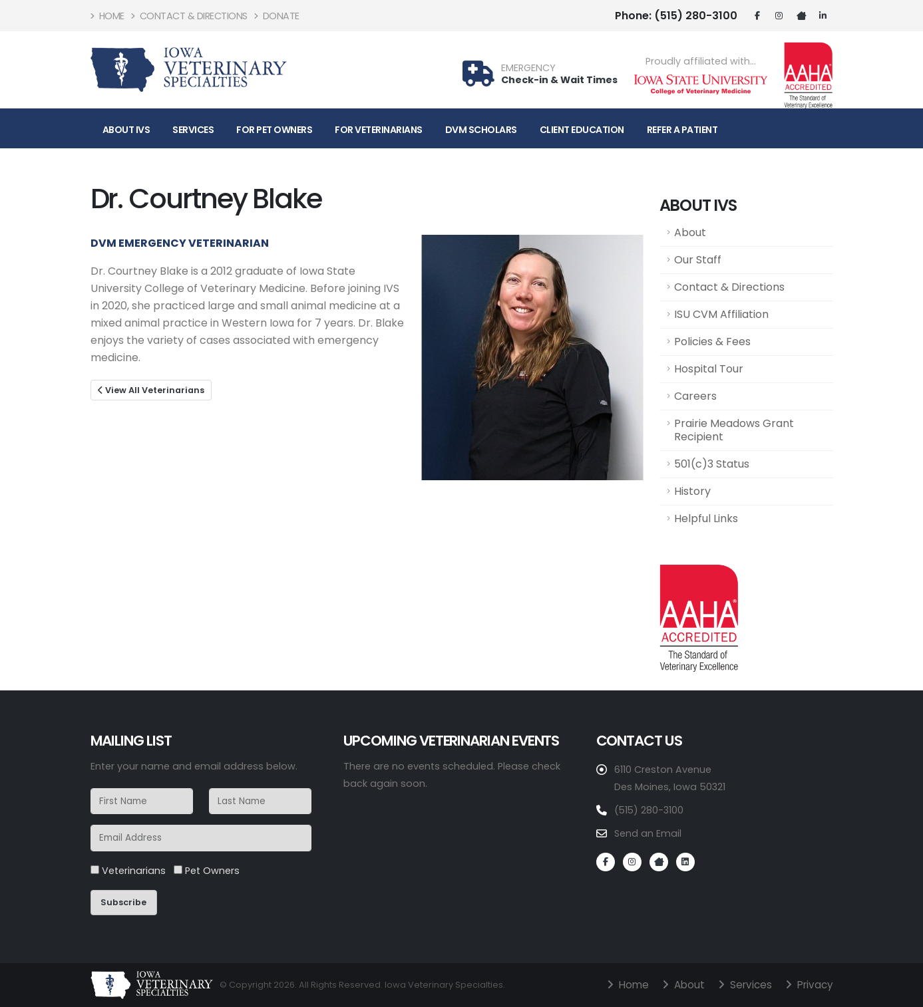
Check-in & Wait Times (559, 79)
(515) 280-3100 (676, 16)
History (692, 491)
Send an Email (647, 833)
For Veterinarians (379, 129)
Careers (695, 396)
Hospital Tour (708, 368)
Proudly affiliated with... (701, 61)
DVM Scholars (481, 129)
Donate (276, 16)
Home (107, 16)
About (690, 232)
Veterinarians (128, 870)
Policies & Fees (712, 341)
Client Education (582, 129)
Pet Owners (207, 870)
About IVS (126, 129)
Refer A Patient (682, 129)
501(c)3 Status (711, 464)
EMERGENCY (528, 68)
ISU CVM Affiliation (721, 314)
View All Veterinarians (151, 390)
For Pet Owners (274, 129)
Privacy (813, 985)
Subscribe (123, 902)
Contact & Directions (189, 16)
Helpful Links (706, 518)
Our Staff (697, 259)
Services (193, 129)
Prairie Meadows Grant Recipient (734, 430)
